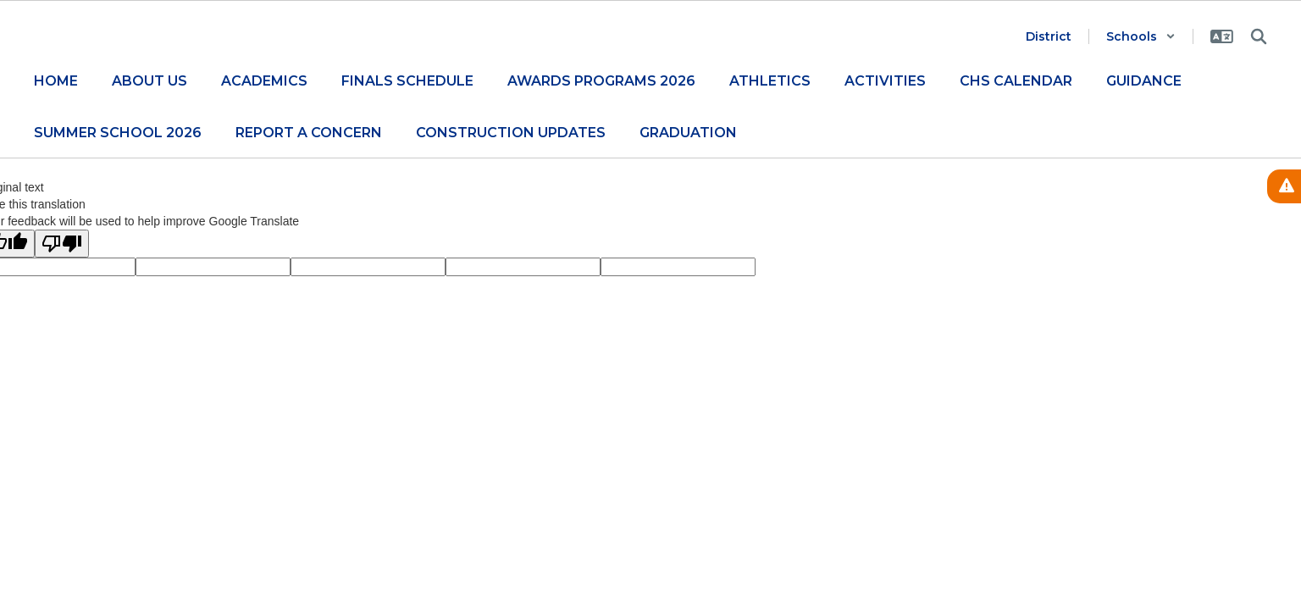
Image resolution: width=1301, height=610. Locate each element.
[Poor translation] (62, 244)
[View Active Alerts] (1284, 186)
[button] (1141, 36)
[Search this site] (1258, 36)
